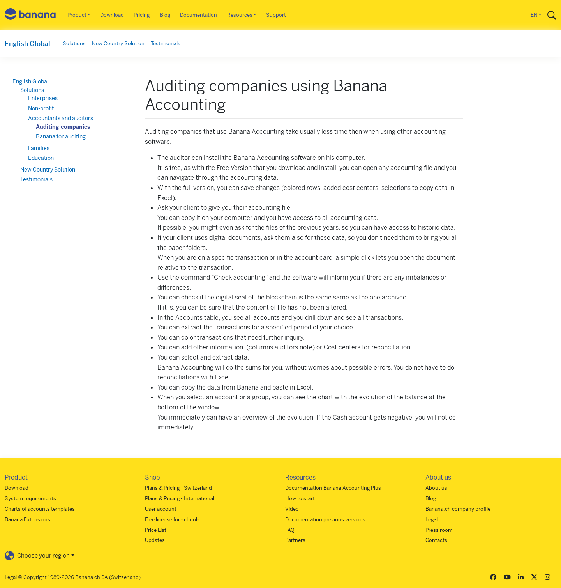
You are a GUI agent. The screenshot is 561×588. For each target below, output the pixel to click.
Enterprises (43, 98)
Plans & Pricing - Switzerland (178, 488)
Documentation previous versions (325, 519)
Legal (431, 519)
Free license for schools (172, 519)
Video (292, 509)
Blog (165, 15)
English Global (27, 43)
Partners (295, 540)
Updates (155, 540)
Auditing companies (63, 126)
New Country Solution (118, 43)
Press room (439, 530)
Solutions (74, 43)
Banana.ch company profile (457, 509)
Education (41, 157)
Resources (239, 15)
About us (436, 488)
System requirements (30, 498)
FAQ (290, 530)
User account (160, 509)
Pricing (142, 15)
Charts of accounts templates (40, 509)
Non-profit (41, 108)
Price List (155, 530)
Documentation (198, 15)
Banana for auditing (61, 136)
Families (38, 148)
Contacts (436, 540)
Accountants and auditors (60, 118)
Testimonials (165, 43)
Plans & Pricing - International (179, 498)
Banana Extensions (27, 519)
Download (112, 15)
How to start (300, 498)
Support (276, 15)
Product (76, 15)
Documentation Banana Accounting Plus (333, 488)
